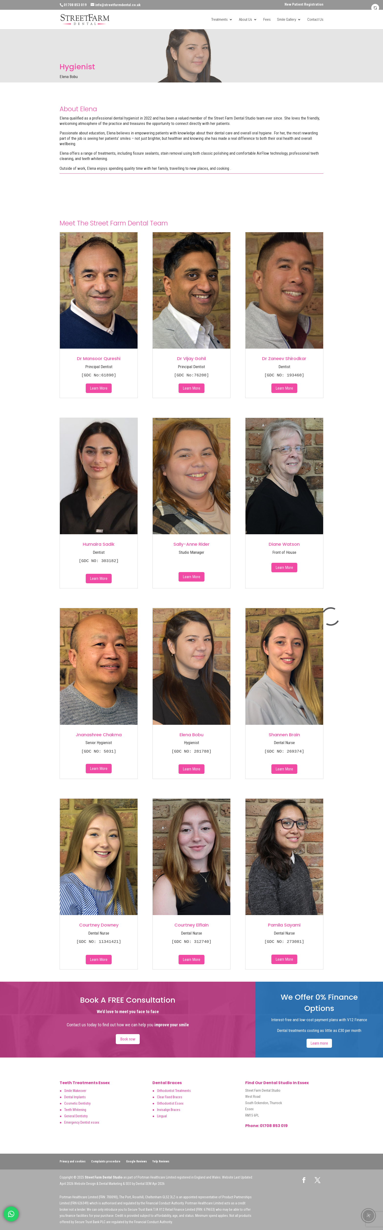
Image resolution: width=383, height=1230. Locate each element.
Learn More (98, 388)
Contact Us (315, 20)
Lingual (162, 1116)
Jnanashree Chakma (99, 735)
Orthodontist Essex (170, 1103)
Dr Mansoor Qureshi (98, 358)
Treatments (219, 20)
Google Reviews (136, 1161)
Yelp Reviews (160, 1161)
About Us (245, 20)
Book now (127, 1039)
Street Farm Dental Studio (104, 1177)
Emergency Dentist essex (81, 1122)
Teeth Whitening (75, 1110)
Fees (267, 20)
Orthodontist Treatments (174, 1091)
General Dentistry (76, 1116)
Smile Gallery (286, 20)
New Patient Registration (304, 5)
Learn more (319, 1043)
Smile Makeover (75, 1091)
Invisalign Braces (168, 1110)
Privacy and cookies (72, 1161)
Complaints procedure (105, 1161)
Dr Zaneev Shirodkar (284, 358)
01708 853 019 (273, 1126)
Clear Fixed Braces (169, 1097)
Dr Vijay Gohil (191, 358)
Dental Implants (75, 1097)
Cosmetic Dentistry (77, 1103)
